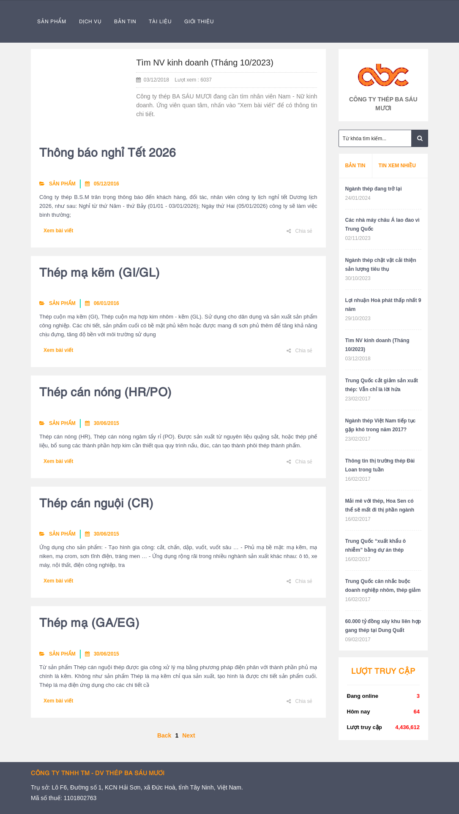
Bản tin (355, 166)
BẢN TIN (125, 21)
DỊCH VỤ (90, 21)
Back (164, 735)
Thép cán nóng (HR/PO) (105, 393)
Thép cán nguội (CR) (96, 504)
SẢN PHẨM (51, 21)
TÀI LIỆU (160, 21)
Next (188, 735)
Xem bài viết (58, 231)
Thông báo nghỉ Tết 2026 (107, 153)
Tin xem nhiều (397, 166)
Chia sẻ (299, 231)
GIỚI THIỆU (199, 21)
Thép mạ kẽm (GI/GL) (99, 273)
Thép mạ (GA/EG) (89, 623)
